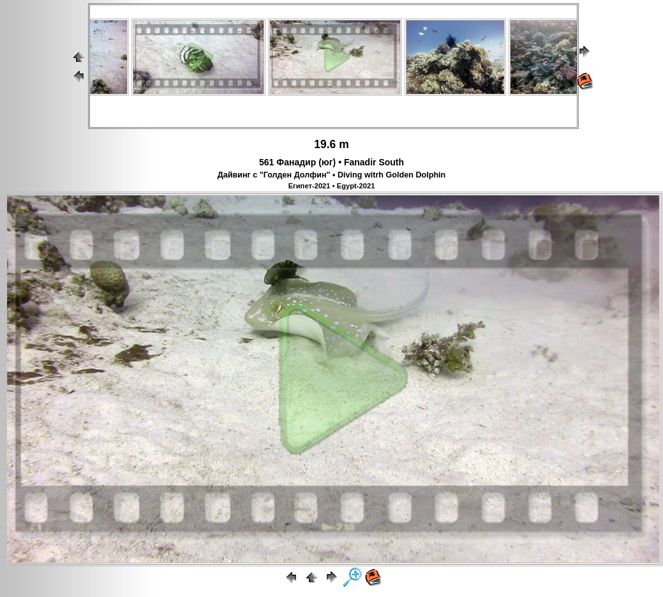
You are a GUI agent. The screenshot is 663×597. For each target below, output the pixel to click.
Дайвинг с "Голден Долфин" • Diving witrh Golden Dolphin (332, 174)
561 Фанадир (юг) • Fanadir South (331, 162)
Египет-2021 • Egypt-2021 (331, 186)
